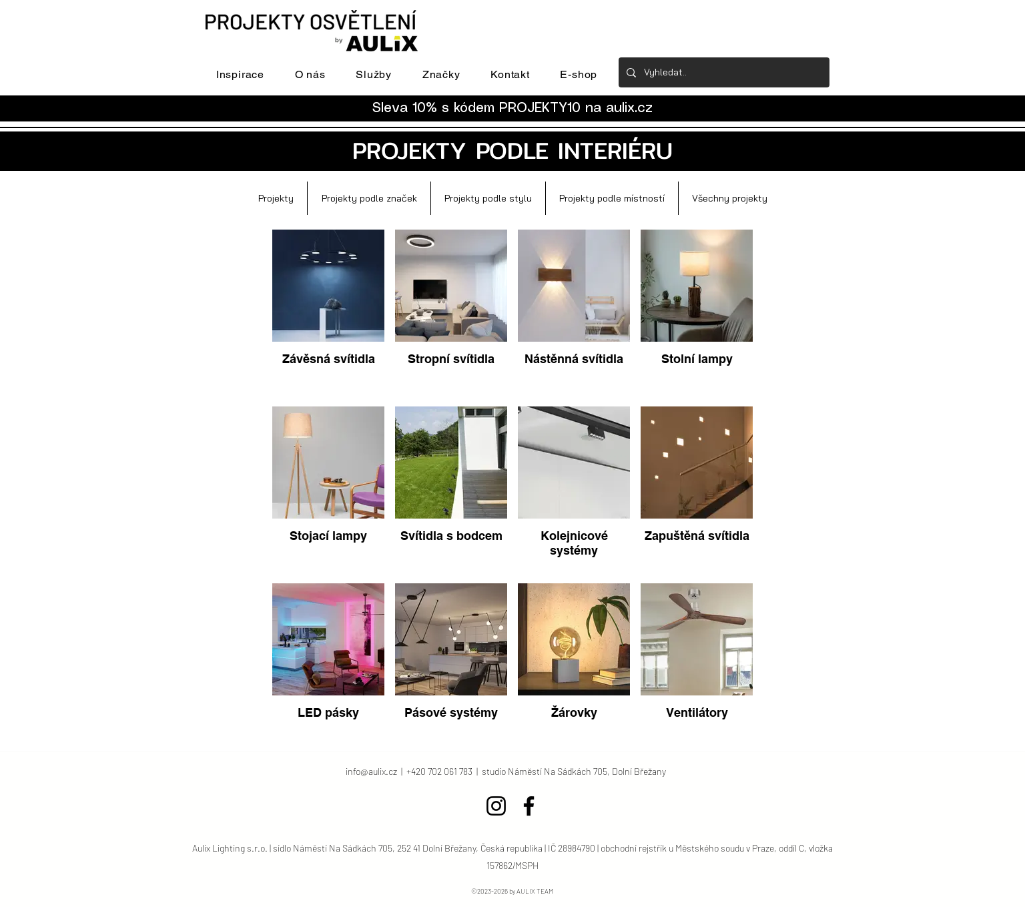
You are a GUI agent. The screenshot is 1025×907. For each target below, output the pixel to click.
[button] (240, 74)
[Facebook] (529, 806)
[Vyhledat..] (722, 72)
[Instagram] (496, 806)
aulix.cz (629, 108)
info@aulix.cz (371, 771)
